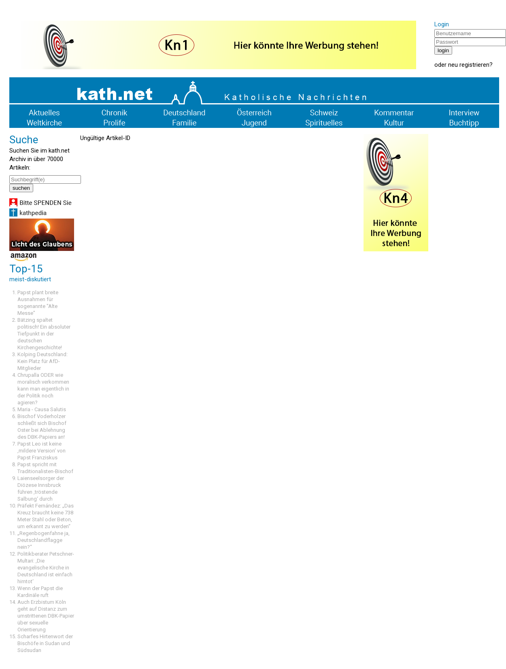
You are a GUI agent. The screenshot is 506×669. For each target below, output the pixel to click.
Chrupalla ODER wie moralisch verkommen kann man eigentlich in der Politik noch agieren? (43, 389)
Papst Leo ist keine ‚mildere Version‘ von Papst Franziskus (41, 451)
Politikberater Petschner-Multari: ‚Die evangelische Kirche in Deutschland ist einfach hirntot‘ (45, 567)
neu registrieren (468, 64)
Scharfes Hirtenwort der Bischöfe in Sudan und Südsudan (45, 643)
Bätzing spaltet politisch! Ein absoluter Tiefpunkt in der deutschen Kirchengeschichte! (43, 333)
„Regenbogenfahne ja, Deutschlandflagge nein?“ (43, 540)
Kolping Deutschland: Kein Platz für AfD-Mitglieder (42, 361)
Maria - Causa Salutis (41, 409)
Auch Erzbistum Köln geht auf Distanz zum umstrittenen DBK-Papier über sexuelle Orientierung (45, 616)
